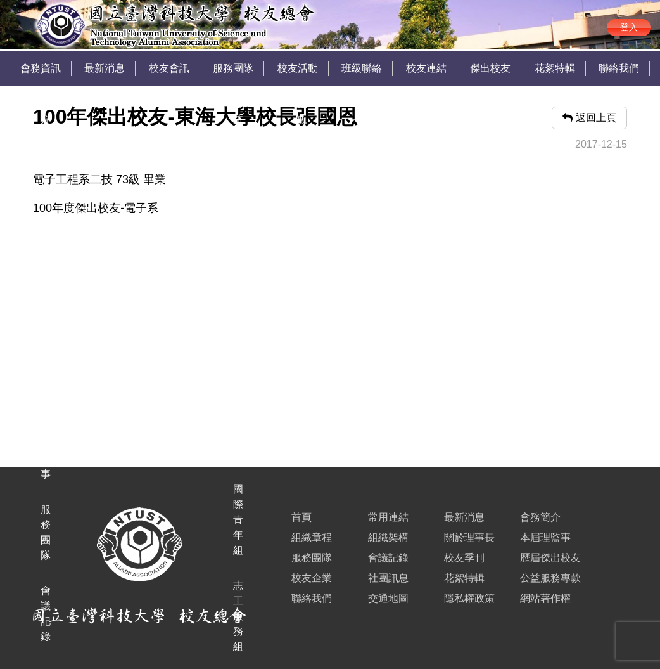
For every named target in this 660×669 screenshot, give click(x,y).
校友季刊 (464, 557)
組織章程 (311, 537)
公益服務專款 (550, 578)
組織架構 (388, 537)
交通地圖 (388, 598)
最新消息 (104, 68)
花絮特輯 (555, 68)
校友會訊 (169, 68)
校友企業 (311, 578)
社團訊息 (388, 578)
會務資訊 (40, 68)
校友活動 (297, 68)
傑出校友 (490, 68)
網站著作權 (545, 598)
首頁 (301, 517)
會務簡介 (540, 517)
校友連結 (426, 68)
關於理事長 (469, 537)
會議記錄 (388, 557)
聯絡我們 (619, 68)
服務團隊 (233, 68)
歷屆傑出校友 (550, 557)
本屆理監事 (545, 537)
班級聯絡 (361, 68)
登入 (629, 27)
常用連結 (388, 517)
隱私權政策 (469, 598)
